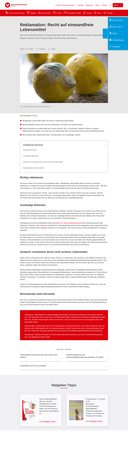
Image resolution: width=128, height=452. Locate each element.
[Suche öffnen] (109, 5)
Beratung (89, 5)
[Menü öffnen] (118, 5)
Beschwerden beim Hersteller (33, 168)
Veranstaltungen (118, 40)
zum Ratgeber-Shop (47, 422)
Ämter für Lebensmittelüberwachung (69, 223)
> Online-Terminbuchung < (65, 5)
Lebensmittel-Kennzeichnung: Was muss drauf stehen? (38, 356)
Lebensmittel (46, 13)
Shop (97, 5)
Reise (99, 13)
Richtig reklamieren (30, 150)
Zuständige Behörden (30, 156)
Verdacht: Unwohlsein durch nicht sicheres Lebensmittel (43, 162)
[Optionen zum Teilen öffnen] (52, 49)
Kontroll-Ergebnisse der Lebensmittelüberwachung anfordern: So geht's (85, 356)
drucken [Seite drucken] (42, 49)
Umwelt (58, 13)
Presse (104, 5)
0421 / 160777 (117, 27)
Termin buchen (117, 20)
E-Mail (114, 33)
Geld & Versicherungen (17, 13)
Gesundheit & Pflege (74, 13)
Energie (89, 13)
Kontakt (80, 5)
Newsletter (116, 47)
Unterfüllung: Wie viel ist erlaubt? (33, 366)
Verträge (110, 13)
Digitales (33, 13)
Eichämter (43, 225)
